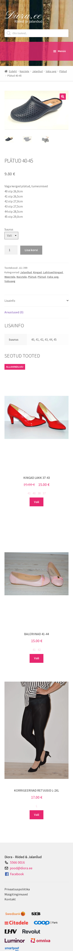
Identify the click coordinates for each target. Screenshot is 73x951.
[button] (63, 96)
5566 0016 (17, 862)
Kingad (37, 272)
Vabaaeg (9, 281)
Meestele (9, 277)
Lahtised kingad (53, 272)
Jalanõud (37, 71)
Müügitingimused (16, 894)
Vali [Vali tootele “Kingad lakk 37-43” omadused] (36, 502)
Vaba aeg (51, 71)
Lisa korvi (31, 250)
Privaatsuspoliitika (17, 889)
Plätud (63, 71)
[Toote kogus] (11, 250)
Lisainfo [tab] (9, 301)
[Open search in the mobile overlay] (36, 33)
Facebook (14, 874)
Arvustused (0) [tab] (13, 312)
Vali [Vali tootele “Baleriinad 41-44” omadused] (36, 658)
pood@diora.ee (21, 868)
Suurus (8, 229)
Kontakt (10, 899)
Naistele (24, 71)
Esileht (13, 71)
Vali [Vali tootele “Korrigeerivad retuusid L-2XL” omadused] (36, 815)
